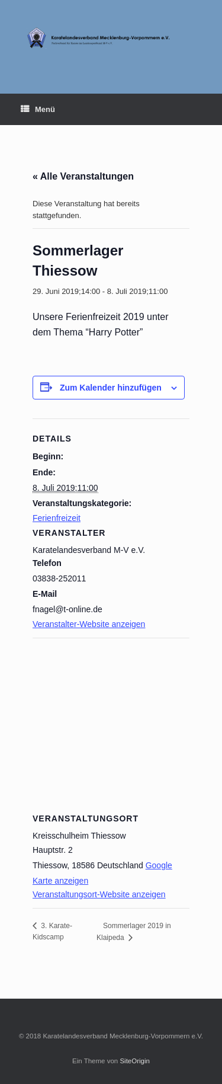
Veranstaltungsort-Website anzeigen (99, 894)
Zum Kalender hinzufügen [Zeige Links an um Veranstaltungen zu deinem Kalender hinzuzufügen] (111, 387)
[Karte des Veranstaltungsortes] (111, 723)
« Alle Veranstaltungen (83, 176)
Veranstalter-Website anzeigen (89, 624)
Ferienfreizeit (57, 518)
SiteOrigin (135, 1060)
